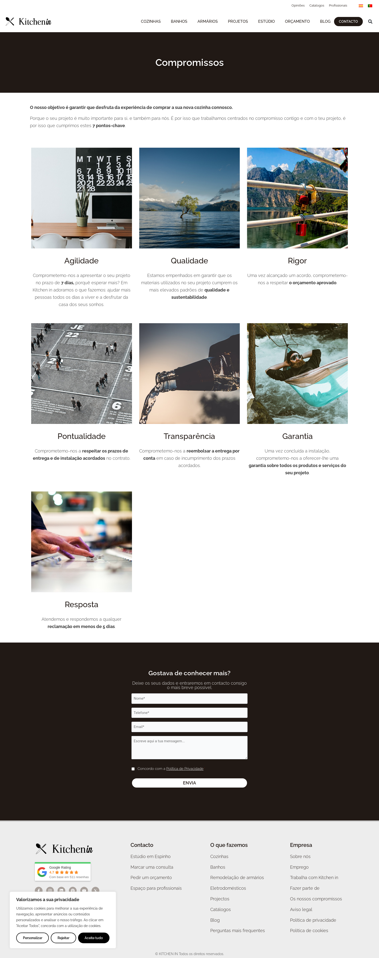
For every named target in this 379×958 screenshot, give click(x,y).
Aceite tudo (94, 938)
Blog (325, 21)
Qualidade (189, 260)
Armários (207, 21)
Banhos (179, 21)
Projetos (238, 21)
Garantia (297, 436)
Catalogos (316, 5)
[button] (370, 21)
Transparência (189, 436)
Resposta (81, 604)
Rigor (297, 260)
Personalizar (32, 938)
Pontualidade (82, 436)
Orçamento (297, 21)
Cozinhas (151, 21)
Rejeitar (63, 938)
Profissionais (338, 5)
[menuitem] (360, 5)
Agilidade (81, 260)
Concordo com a (171, 769)
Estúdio (266, 21)
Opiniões (298, 5)
